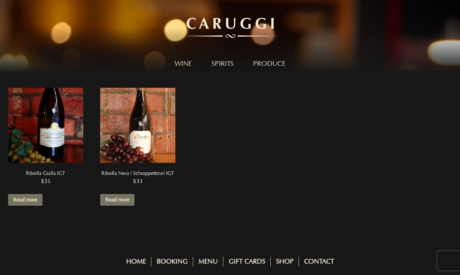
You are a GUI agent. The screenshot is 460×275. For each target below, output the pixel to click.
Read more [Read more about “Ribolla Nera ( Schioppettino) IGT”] (117, 200)
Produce (269, 64)
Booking (172, 261)
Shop (284, 261)
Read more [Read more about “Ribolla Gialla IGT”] (25, 200)
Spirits (222, 64)
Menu (208, 261)
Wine (183, 64)
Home (136, 261)
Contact (319, 261)
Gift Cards (247, 261)
